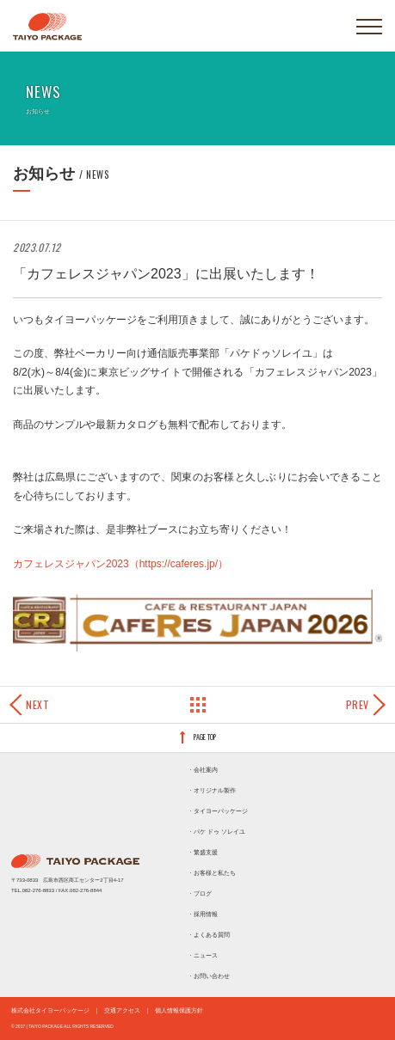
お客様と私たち (215, 873)
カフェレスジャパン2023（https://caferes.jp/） (120, 564)
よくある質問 (212, 935)
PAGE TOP (205, 736)
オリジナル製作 (215, 790)
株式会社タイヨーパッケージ (50, 1010)
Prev (357, 704)
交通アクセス (122, 1010)
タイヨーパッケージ (221, 811)
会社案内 (206, 770)
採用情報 (206, 914)
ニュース (206, 955)
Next (37, 704)
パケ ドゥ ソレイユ (219, 832)
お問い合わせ (212, 976)
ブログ (203, 893)
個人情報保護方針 (179, 1010)
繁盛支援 (206, 852)
